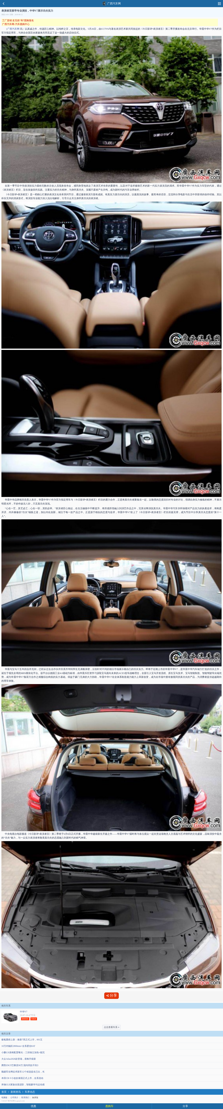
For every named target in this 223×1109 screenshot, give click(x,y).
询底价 (33, 1019)
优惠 (33, 1106)
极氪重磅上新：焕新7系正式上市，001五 (21, 1039)
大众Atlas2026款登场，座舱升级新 (18, 1059)
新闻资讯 (16, 1091)
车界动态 (30, 1091)
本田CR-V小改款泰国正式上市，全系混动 (22, 1078)
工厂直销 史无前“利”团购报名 (18, 20)
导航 (219, 3)
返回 (3, 3)
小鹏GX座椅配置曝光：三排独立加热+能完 (23, 1052)
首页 (4, 1091)
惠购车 (109, 1106)
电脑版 (4, 1097)
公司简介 (14, 1097)
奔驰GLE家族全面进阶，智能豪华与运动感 (23, 1084)
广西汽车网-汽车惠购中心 (16, 24)
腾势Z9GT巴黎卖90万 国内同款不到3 (19, 1065)
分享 (185, 1106)
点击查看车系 (111, 1027)
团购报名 (25, 1019)
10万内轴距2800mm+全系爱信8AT (18, 1046)
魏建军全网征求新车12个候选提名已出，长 (23, 1071)
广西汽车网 (111, 3)
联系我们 (25, 1097)
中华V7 (23, 1011)
